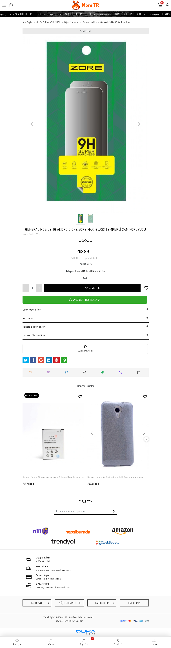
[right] (146, 439)
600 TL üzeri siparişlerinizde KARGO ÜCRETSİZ (65, 13)
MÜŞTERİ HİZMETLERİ (69, 602)
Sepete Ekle (92, 288)
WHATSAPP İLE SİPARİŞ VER (84, 299)
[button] (32, 124)
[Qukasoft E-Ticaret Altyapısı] (85, 632)
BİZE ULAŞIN (134, 602)
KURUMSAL (36, 602)
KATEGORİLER (101, 602)
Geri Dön (85, 30)
